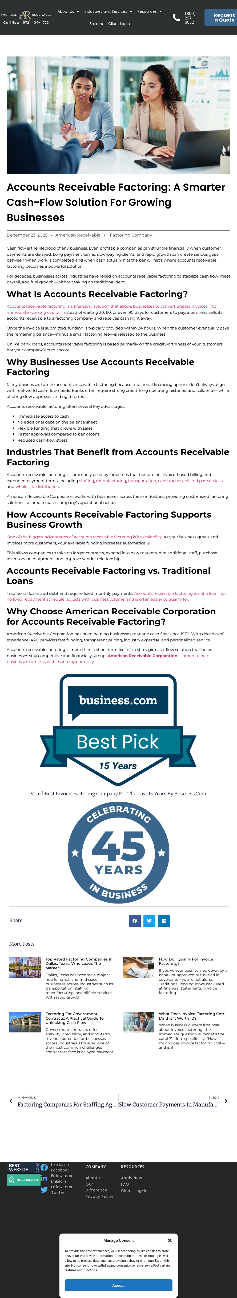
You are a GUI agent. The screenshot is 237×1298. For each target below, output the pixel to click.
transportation (142, 480)
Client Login (119, 23)
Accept (118, 1285)
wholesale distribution (37, 486)
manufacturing (111, 480)
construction (170, 480)
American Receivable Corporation (142, 655)
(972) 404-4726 (26, 22)
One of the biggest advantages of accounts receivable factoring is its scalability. (85, 536)
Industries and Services (108, 11)
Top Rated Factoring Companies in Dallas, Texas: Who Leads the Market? (79, 964)
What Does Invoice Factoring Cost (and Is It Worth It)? (192, 1016)
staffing (86, 480)
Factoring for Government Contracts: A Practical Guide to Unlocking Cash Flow (75, 1018)
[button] (169, 1240)
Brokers (96, 23)
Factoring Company (131, 235)
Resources (150, 11)
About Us (68, 11)
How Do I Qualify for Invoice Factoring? (186, 961)
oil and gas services (204, 480)
